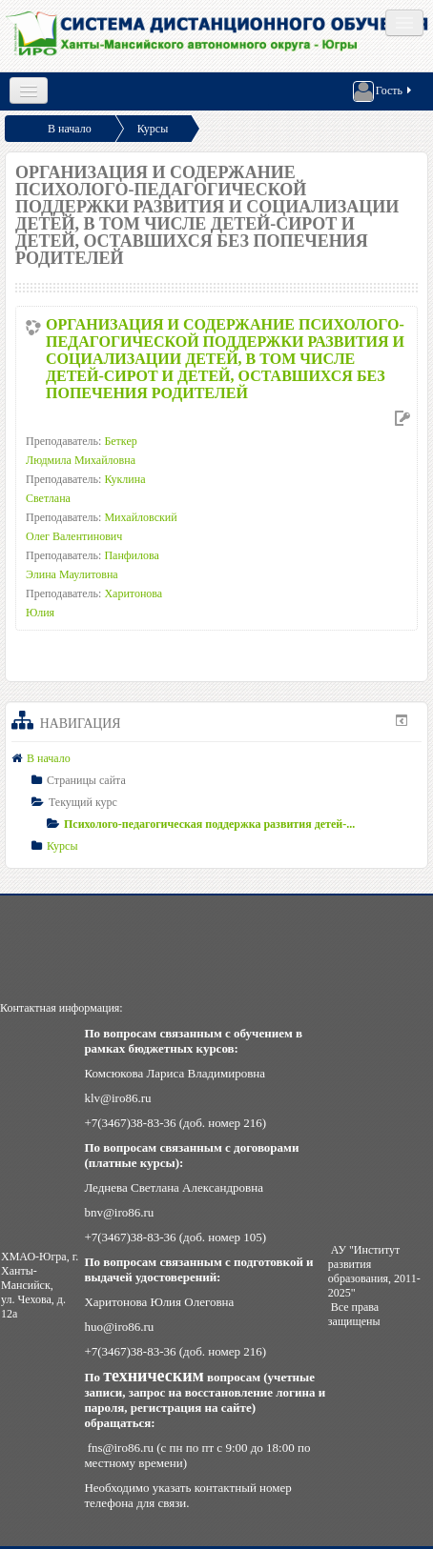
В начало (70, 128)
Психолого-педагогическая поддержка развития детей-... (209, 824)
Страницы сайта (86, 780)
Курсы (153, 128)
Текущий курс (83, 802)
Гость (383, 91)
